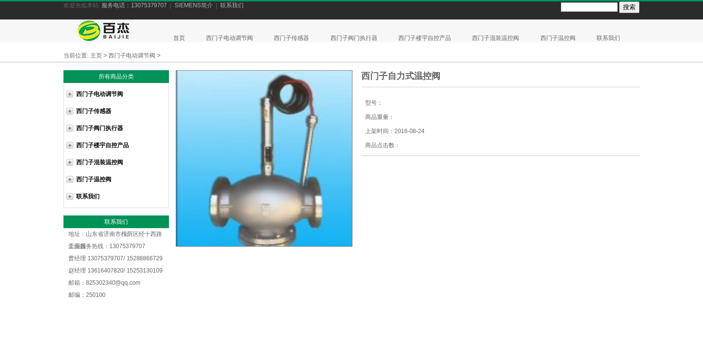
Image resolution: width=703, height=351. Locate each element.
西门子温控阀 (558, 38)
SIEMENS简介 (194, 5)
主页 (96, 55)
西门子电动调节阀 (230, 38)
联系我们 (232, 5)
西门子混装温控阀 (496, 38)
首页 (179, 38)
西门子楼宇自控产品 (425, 38)
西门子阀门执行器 (355, 38)
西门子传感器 (292, 38)
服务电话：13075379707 (134, 5)
